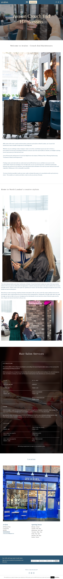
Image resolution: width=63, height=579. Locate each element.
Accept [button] (52, 577)
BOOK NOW (33, 2)
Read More (57, 577)
